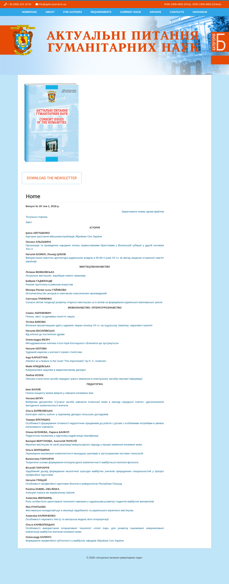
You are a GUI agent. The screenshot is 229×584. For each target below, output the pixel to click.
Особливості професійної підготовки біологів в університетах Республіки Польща (74, 483)
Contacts (177, 11)
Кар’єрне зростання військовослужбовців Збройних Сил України (64, 236)
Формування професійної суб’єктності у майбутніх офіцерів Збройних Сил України (75, 540)
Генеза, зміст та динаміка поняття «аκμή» (50, 316)
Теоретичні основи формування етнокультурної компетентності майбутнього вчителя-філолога (82, 462)
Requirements (101, 11)
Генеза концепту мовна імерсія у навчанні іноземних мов (59, 393)
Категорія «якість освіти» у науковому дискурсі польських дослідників (67, 414)
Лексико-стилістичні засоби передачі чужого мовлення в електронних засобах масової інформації (84, 378)
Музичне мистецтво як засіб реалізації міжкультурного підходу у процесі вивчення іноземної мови (84, 444)
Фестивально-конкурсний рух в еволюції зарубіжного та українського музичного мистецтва (79, 510)
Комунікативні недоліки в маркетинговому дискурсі (56, 369)
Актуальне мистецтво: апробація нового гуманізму (56, 275)
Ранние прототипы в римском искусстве (49, 284)
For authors (72, 11)
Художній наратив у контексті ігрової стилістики (54, 352)
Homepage (29, 11)
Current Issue (130, 11)
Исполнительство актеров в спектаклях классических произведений (66, 293)
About (49, 11)
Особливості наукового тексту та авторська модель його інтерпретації (67, 519)
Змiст (29, 222)
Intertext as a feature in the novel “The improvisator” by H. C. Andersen (66, 360)
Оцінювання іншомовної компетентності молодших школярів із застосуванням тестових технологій (84, 453)
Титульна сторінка (36, 216)
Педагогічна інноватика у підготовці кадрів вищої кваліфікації (62, 435)
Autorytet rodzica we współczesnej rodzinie (50, 492)
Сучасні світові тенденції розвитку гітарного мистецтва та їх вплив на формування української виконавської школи (94, 302)
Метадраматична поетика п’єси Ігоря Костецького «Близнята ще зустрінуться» (72, 343)
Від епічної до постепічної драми (45, 334)
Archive (155, 11)
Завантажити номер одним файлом (143, 211)
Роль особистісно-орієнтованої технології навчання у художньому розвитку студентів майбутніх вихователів (90, 501)
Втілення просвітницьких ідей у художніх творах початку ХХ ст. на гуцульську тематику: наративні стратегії (89, 325)
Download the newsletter (52, 178)
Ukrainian (200, 11)
